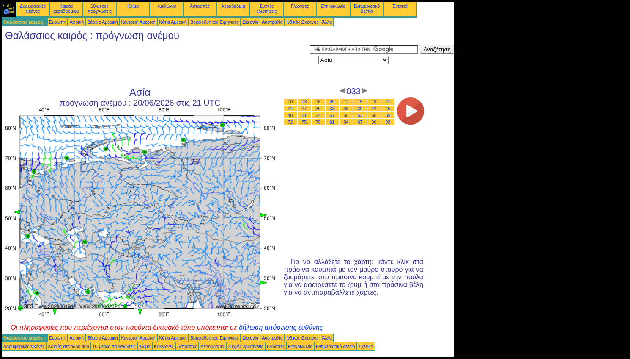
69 (388, 115)
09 (332, 101)
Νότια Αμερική (173, 22)
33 (332, 108)
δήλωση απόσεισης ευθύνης (281, 327)
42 (374, 108)
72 (290, 122)
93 (388, 122)
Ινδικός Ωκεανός (302, 22)
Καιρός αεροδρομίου (66, 8)
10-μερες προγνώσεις (100, 8)
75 (304, 122)
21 (388, 101)
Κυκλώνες (166, 5)
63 (360, 115)
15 (360, 101)
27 (304, 108)
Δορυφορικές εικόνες (33, 8)
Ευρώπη (57, 22)
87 (360, 122)
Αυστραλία (272, 22)
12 (346, 101)
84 (346, 122)
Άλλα (327, 22)
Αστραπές (200, 5)
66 (374, 115)
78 (318, 122)
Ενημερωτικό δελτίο (367, 8)
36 (346, 108)
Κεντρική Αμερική (138, 22)
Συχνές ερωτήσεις (267, 8)
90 (374, 122)
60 (346, 115)
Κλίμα (133, 5)
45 (388, 108)
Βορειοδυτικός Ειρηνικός (214, 22)
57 (332, 115)
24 (290, 108)
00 (290, 101)
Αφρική (76, 22)
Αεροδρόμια (233, 5)
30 (318, 108)
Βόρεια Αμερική (102, 22)
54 (318, 115)
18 (374, 101)
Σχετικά (400, 5)
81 (332, 122)
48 (290, 115)
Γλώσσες (300, 5)
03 (304, 101)
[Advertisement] (156, 64)
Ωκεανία (250, 22)
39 (360, 108)
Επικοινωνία (333, 5)
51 (304, 115)
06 (318, 101)
